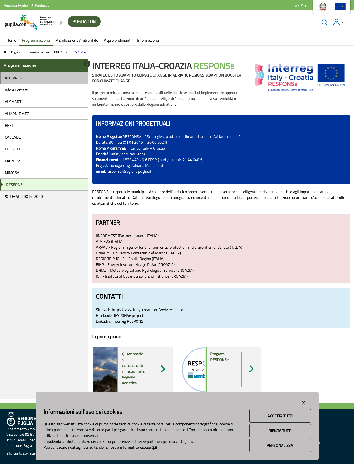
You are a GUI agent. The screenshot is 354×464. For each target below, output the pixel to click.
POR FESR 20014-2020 (23, 196)
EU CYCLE (13, 149)
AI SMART (13, 101)
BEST (9, 125)
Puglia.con (17, 52)
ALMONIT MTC (17, 113)
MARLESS (13, 161)
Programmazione (39, 52)
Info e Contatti (17, 90)
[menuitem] (11, 40)
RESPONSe (15, 184)
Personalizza (280, 445)
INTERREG (60, 52)
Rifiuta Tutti (279, 430)
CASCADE (13, 137)
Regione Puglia (16, 5)
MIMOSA (12, 172)
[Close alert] (303, 402)
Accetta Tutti (280, 416)
